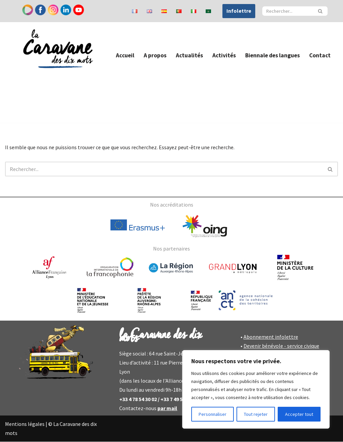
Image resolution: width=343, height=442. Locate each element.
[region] (256, 389)
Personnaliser (212, 414)
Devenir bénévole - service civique (281, 346)
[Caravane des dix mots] (56, 49)
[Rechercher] (287, 11)
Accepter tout (299, 414)
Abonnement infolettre (271, 336)
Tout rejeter (256, 414)
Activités (224, 55)
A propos (154, 55)
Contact (321, 55)
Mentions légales (25, 424)
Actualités (189, 55)
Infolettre (238, 10)
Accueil (124, 55)
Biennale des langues (273, 55)
